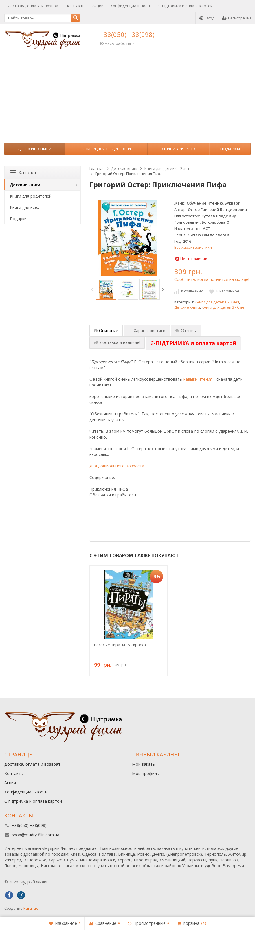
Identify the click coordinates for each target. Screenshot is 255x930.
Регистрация (237, 18)
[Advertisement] (127, 99)
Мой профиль (145, 773)
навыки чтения (197, 379)
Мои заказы (143, 764)
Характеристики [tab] (146, 330)
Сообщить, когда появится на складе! (211, 279)
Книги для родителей (106, 149)
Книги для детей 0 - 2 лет (217, 302)
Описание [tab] (106, 330)
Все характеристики (193, 247)
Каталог (23, 172)
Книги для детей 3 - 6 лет (224, 307)
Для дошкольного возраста (116, 466)
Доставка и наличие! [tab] (117, 342)
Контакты (76, 5)
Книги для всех (178, 149)
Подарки (230, 149)
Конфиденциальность (131, 5)
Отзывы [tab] (186, 330)
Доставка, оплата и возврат (34, 5)
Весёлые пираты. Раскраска (120, 644)
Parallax (30, 908)
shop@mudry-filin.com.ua (35, 834)
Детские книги (35, 149)
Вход (206, 18)
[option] (106, 289)
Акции (98, 5)
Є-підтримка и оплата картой (185, 5)
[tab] (193, 343)
